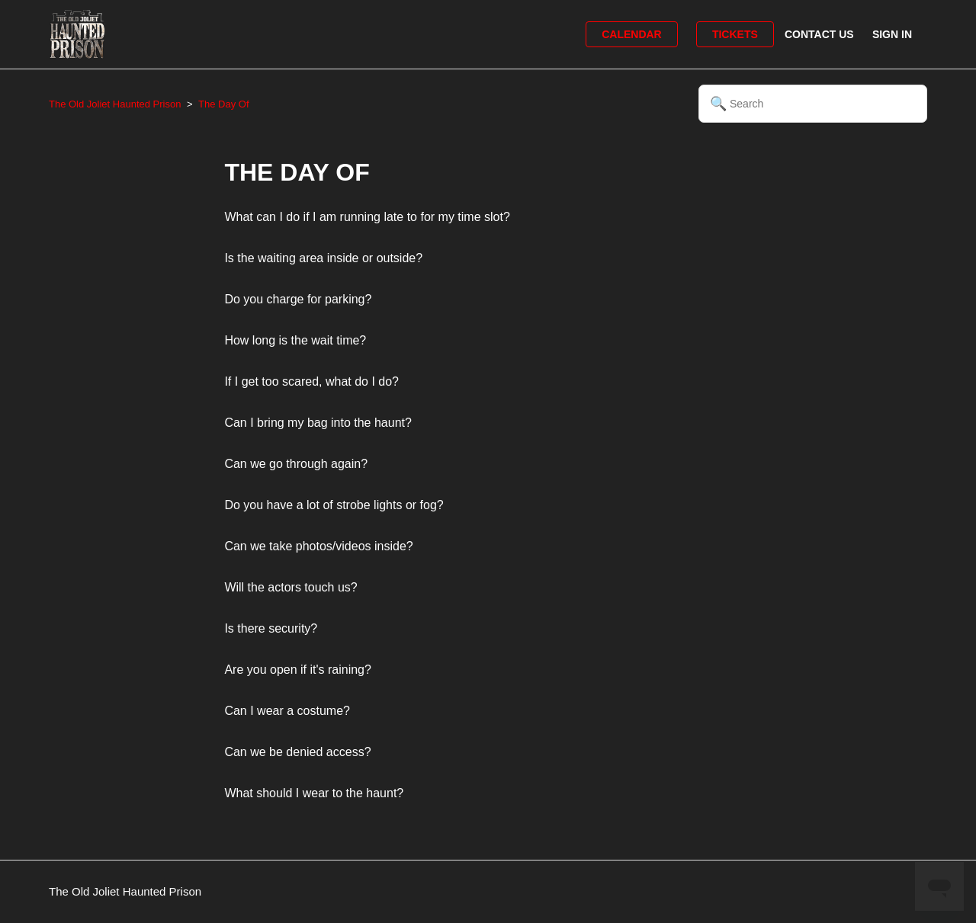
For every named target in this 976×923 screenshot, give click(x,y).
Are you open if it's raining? (297, 669)
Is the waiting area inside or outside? (323, 258)
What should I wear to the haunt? (313, 793)
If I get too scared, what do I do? (311, 381)
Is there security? (270, 628)
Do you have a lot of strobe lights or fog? (333, 504)
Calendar (632, 34)
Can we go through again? (296, 463)
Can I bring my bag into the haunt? (318, 422)
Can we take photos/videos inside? (318, 546)
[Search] (812, 104)
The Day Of (223, 104)
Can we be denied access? (297, 751)
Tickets (735, 34)
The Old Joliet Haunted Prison (115, 104)
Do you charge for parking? (297, 299)
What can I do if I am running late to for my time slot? (366, 216)
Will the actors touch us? (290, 587)
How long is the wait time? (295, 340)
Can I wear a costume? (287, 710)
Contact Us (819, 34)
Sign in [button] (892, 34)
